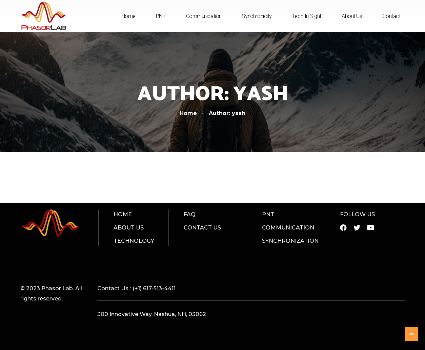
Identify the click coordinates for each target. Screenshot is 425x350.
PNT (161, 16)
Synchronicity (257, 16)
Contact (391, 16)
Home (129, 16)
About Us (352, 16)
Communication (204, 16)
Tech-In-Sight (306, 16)
